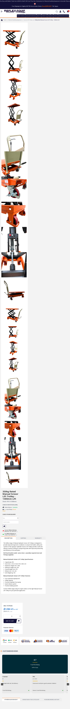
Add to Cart (13, 621)
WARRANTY (38, 538)
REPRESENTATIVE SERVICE (63, 15)
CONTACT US (44, 15)
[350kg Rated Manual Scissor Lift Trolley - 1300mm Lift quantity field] (12, 616)
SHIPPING (23, 538)
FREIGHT (55, 15)
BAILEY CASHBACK (21, 15)
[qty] (11, 518)
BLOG (52, 15)
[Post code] (11, 522)
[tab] (8, 538)
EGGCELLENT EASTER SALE (31, 15)
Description (8, 538)
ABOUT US (39, 15)
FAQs (49, 15)
